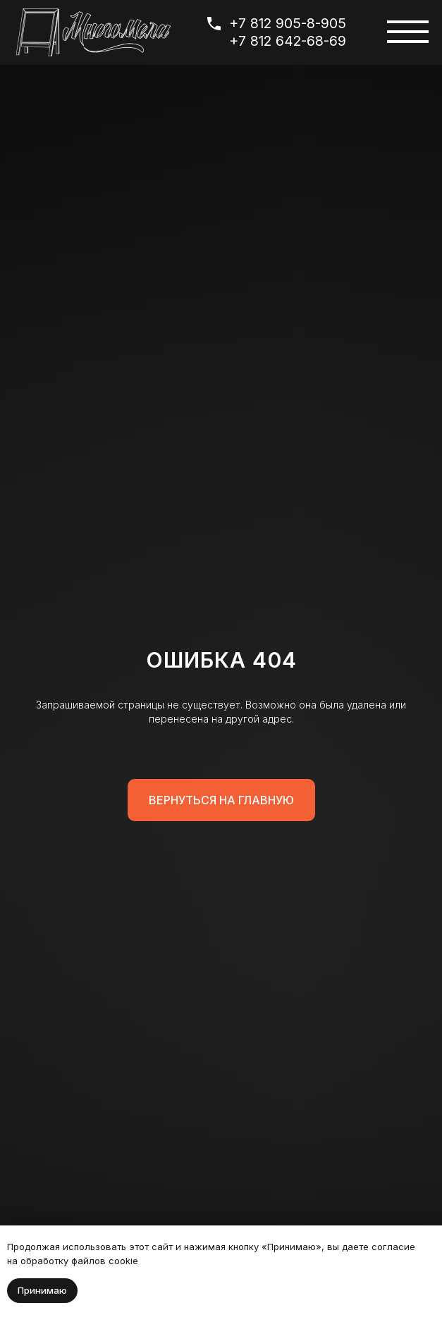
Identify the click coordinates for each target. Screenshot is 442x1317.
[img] (93, 32)
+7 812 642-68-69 (287, 40)
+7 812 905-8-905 (287, 23)
